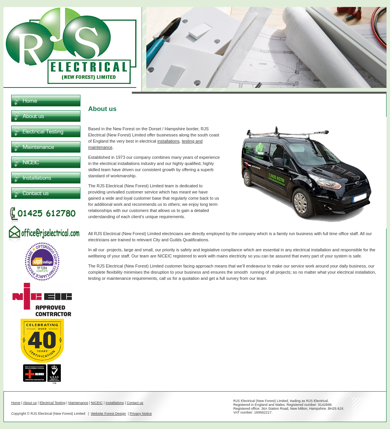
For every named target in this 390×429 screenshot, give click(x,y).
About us (30, 403)
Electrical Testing (52, 403)
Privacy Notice (141, 414)
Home (15, 403)
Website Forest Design (108, 414)
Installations (114, 403)
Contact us (135, 403)
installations (168, 141)
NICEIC (97, 403)
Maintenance (78, 403)
